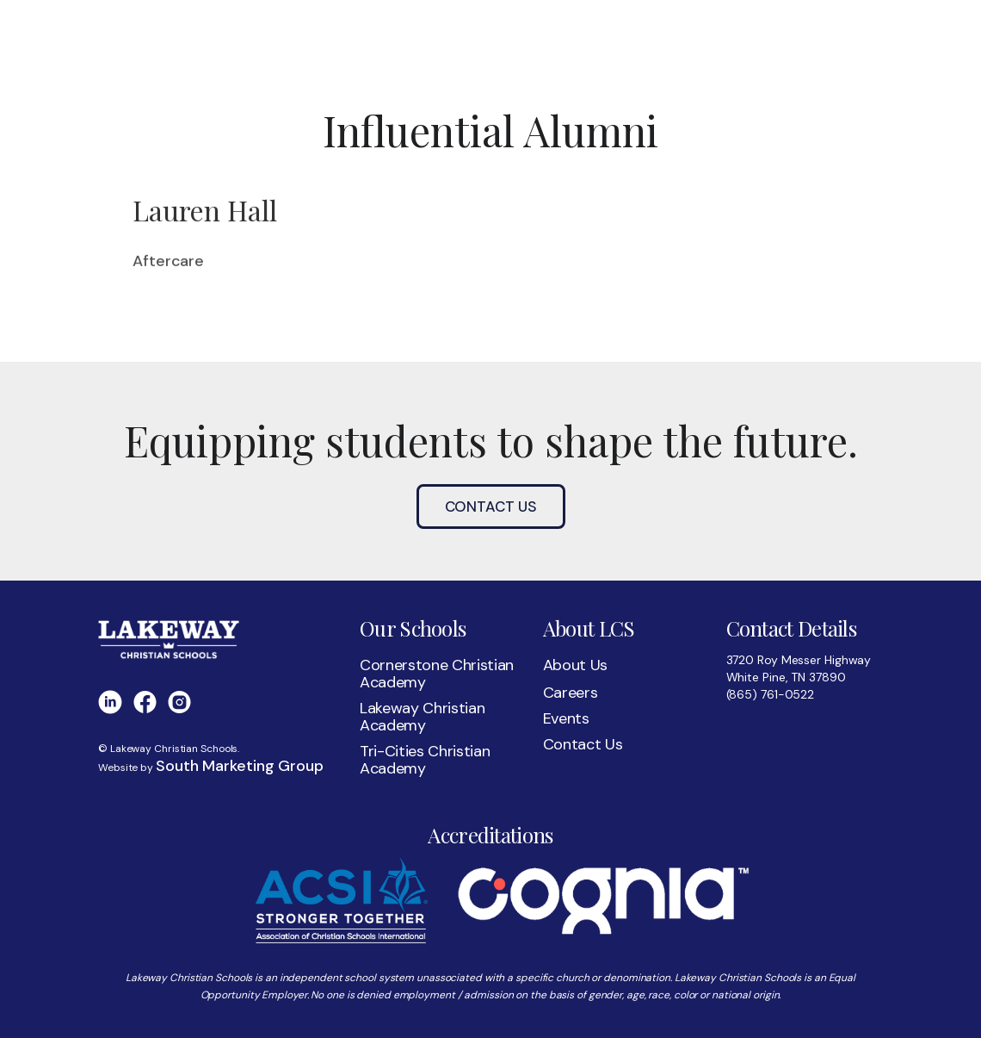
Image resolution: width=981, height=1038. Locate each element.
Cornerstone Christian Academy (437, 673)
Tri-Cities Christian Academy (425, 760)
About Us (575, 665)
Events (566, 718)
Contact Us (491, 506)
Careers (570, 692)
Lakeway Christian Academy (422, 716)
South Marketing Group (240, 765)
